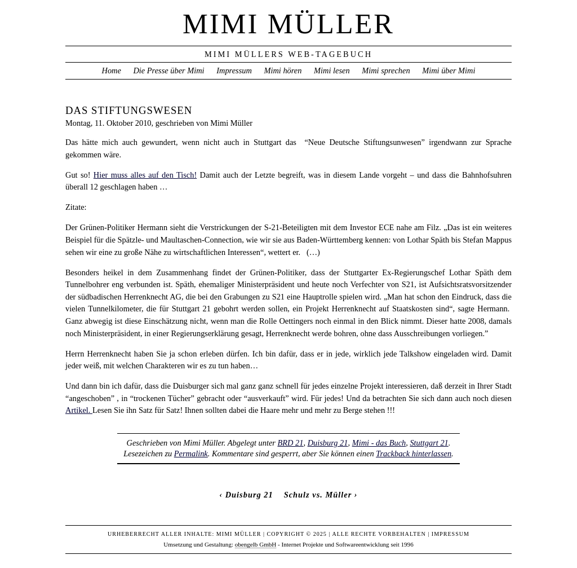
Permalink (191, 453)
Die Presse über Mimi (168, 70)
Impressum (234, 70)
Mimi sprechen (386, 70)
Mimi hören (282, 70)
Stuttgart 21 (429, 442)
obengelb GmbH (256, 544)
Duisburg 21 (328, 442)
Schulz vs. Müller (318, 494)
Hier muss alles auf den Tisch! (145, 174)
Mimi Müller (288, 23)
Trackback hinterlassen (413, 453)
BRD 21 (290, 442)
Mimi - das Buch (379, 442)
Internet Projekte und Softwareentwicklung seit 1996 (348, 544)
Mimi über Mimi (448, 70)
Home (111, 70)
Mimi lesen (332, 70)
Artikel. (78, 410)
